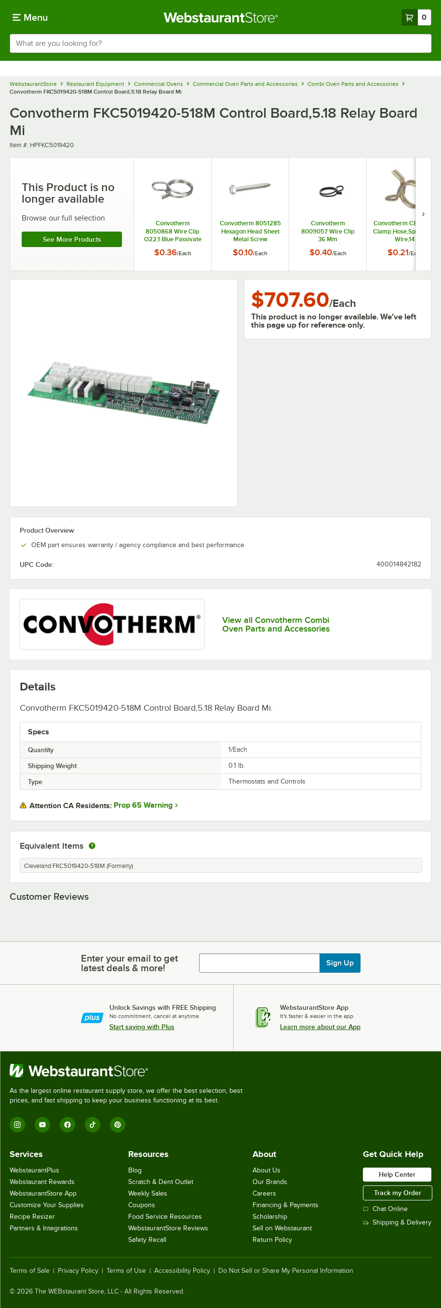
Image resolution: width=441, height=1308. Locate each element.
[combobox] (220, 43)
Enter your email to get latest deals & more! (129, 963)
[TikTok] (92, 1124)
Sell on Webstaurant (282, 1228)
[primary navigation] (30, 17)
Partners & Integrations (44, 1228)
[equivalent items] (92, 845)
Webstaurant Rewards (42, 1181)
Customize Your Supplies (47, 1205)
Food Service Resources (165, 1216)
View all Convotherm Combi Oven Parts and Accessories (276, 624)
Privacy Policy (78, 1270)
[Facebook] (67, 1124)
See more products (72, 239)
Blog (135, 1170)
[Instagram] (17, 1124)
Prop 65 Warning (143, 805)
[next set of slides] (423, 214)
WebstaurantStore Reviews (168, 1228)
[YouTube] (42, 1124)
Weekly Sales (147, 1193)
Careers (264, 1193)
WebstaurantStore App (43, 1193)
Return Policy (272, 1239)
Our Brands (270, 1181)
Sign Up (340, 963)
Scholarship (270, 1216)
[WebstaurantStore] (130, 1070)
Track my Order (397, 1193)
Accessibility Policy (182, 1270)
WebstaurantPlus (34, 1170)
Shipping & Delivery (397, 1222)
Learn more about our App (320, 1027)
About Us (267, 1170)
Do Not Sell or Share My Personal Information (285, 1270)
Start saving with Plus (141, 1027)
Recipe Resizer (32, 1216)
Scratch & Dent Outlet (160, 1181)
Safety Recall (147, 1239)
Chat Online (385, 1208)
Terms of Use (126, 1270)
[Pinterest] (117, 1124)
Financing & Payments (286, 1205)
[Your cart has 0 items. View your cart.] (416, 17)
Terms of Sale (30, 1270)
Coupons (141, 1205)
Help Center (397, 1174)
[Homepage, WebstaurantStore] (220, 17)
